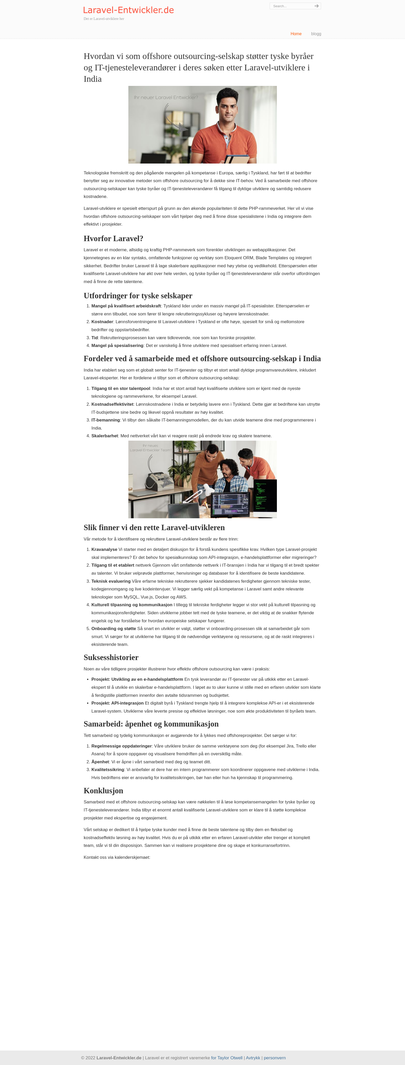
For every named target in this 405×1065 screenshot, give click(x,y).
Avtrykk (253, 1057)
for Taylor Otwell (227, 1057)
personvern (275, 1057)
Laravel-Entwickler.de (129, 7)
